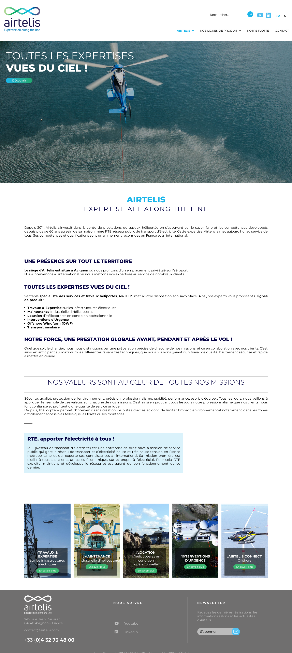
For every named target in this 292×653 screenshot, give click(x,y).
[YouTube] (260, 15)
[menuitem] (278, 15)
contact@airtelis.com (41, 630)
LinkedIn (126, 632)
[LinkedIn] (268, 15)
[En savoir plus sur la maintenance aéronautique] (97, 566)
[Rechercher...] (227, 14)
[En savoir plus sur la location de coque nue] (146, 570)
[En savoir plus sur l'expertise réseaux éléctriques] (47, 570)
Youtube (126, 623)
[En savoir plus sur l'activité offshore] (244, 566)
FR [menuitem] (278, 16)
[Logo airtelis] (22, 8)
